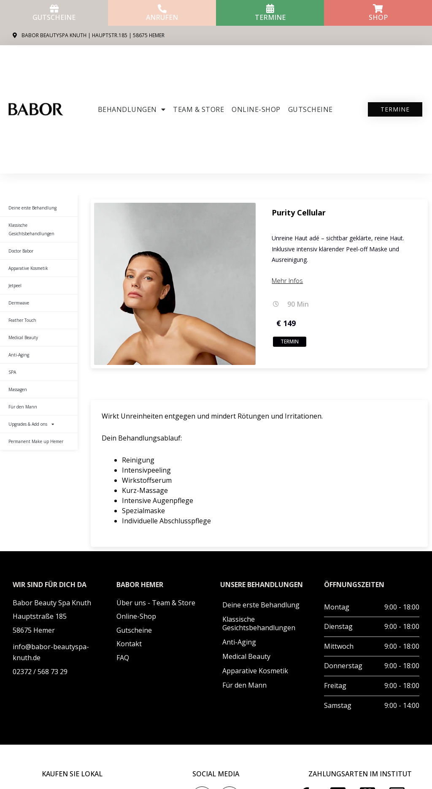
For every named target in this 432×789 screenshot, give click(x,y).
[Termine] (270, 8)
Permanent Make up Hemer (35, 441)
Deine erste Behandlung (32, 208)
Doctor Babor (20, 251)
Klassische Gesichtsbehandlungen (31, 229)
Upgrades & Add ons (31, 424)
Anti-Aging (18, 355)
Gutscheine (54, 17)
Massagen (17, 389)
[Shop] (378, 8)
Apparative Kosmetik (28, 268)
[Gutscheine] (54, 8)
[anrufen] (162, 8)
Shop (378, 17)
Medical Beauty (23, 337)
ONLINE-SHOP (256, 109)
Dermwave (18, 303)
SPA (12, 372)
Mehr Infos (287, 280)
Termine (270, 17)
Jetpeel (15, 285)
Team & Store (198, 109)
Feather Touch (22, 320)
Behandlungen (132, 109)
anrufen (162, 17)
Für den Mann (22, 407)
